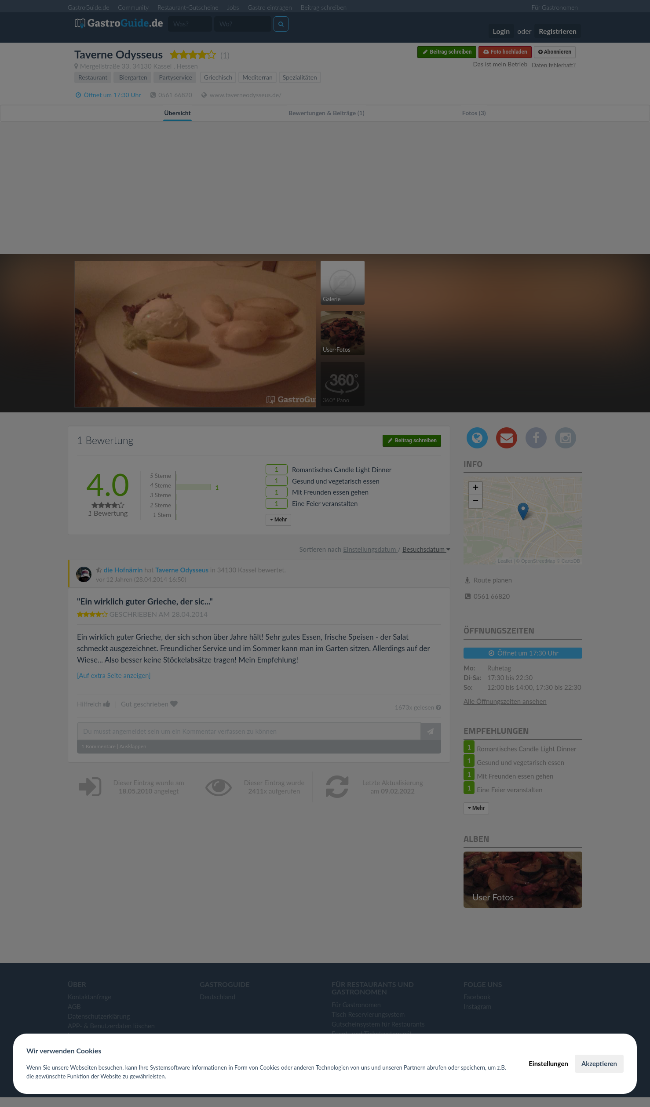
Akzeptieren (599, 1063)
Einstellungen (548, 1063)
